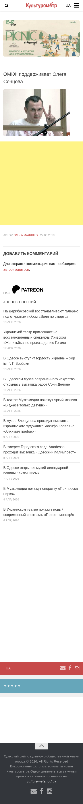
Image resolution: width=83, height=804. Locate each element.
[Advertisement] (41, 183)
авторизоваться (16, 269)
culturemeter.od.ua (41, 781)
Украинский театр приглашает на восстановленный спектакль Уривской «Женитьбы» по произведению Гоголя (34, 337)
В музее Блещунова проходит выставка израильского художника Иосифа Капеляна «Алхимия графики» (38, 426)
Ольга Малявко (26, 235)
